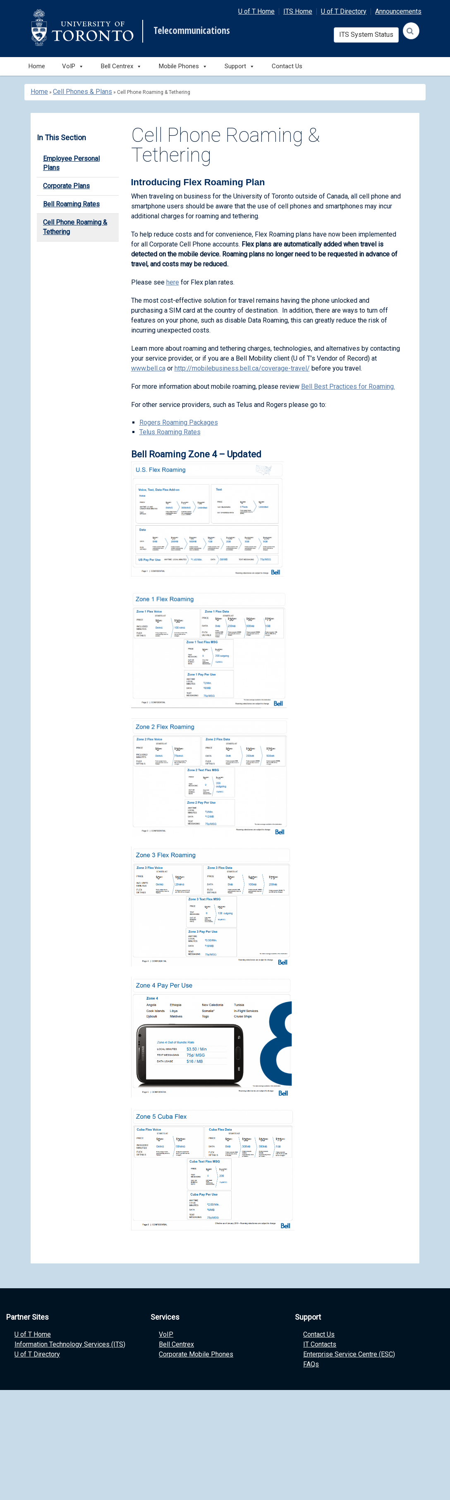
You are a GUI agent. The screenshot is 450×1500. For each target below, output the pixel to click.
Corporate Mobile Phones (196, 1354)
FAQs (311, 1364)
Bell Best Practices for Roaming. (348, 386)
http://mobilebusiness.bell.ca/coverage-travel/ (242, 368)
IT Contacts (319, 1344)
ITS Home (297, 11)
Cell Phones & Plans (82, 92)
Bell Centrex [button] (121, 66)
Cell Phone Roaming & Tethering (75, 227)
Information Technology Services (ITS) (69, 1344)
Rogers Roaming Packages (178, 422)
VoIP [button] (73, 66)
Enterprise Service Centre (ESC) (349, 1354)
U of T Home (256, 11)
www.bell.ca (148, 368)
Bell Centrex (176, 1344)
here (172, 282)
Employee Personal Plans (71, 163)
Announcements (398, 11)
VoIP (166, 1334)
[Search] (411, 30)
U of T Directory (343, 11)
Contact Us (287, 66)
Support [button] (240, 66)
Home (37, 66)
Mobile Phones (183, 66)
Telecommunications (191, 30)
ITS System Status (366, 34)
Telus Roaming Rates (170, 432)
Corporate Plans (66, 186)
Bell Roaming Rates (71, 204)
